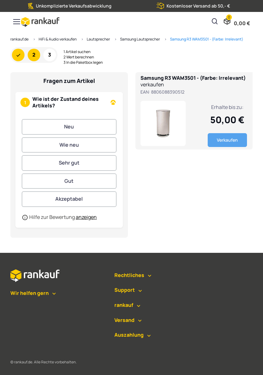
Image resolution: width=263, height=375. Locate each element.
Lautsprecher (98, 39)
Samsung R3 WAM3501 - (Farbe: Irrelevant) (206, 39)
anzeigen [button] (86, 217)
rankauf (123, 305)
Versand (124, 320)
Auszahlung (129, 334)
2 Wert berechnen (78, 57)
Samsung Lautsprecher (140, 39)
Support (124, 289)
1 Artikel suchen (76, 52)
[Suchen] (215, 22)
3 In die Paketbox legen (83, 62)
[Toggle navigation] (16, 21)
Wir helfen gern (29, 293)
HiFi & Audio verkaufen (58, 39)
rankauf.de (19, 39)
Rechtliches (129, 275)
